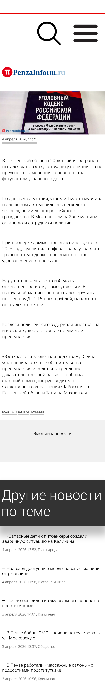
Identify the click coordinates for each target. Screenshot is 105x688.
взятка (23, 411)
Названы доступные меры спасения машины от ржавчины (51, 571)
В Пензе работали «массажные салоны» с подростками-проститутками (47, 668)
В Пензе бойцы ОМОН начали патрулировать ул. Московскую (51, 635)
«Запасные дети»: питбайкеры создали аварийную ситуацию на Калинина (44, 539)
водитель (9, 411)
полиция (37, 411)
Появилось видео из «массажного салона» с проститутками (50, 603)
